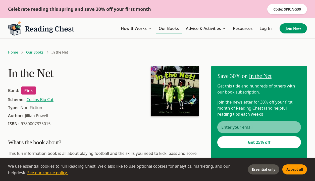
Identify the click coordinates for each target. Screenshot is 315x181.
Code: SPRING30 (287, 9)
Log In (265, 28)
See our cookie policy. (47, 172)
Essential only (263, 169)
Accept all (294, 169)
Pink (28, 90)
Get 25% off (259, 142)
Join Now (293, 28)
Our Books (169, 28)
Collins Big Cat (40, 99)
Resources (242, 28)
